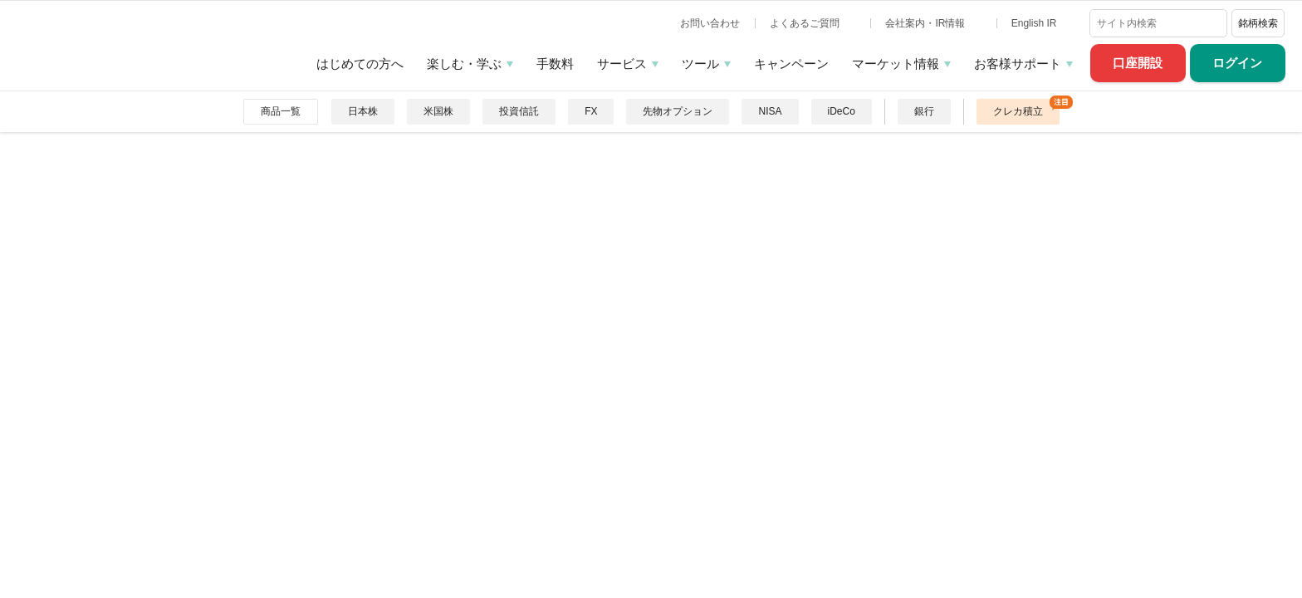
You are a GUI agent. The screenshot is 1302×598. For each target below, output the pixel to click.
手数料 (555, 63)
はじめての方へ (360, 63)
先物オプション (677, 111)
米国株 (438, 111)
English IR (1035, 23)
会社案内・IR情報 (926, 23)
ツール (700, 63)
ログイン (1237, 63)
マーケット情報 (895, 63)
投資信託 (519, 111)
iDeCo (841, 111)
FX (591, 111)
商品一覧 (281, 111)
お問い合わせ (710, 23)
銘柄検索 (1258, 23)
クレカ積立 (1018, 111)
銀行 (924, 111)
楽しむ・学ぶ (464, 63)
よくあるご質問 (806, 23)
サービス (622, 63)
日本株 (363, 111)
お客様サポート (1017, 63)
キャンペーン (791, 63)
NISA (769, 111)
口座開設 (1137, 63)
